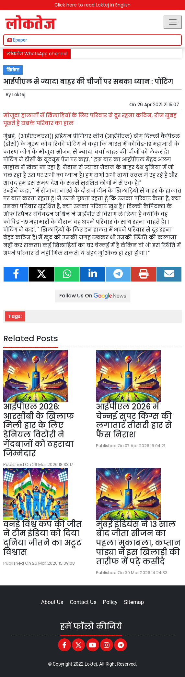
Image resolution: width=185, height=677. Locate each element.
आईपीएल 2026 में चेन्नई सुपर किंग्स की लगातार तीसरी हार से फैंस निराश (134, 420)
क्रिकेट (12, 70)
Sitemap (134, 602)
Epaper (17, 40)
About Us (52, 602)
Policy (110, 602)
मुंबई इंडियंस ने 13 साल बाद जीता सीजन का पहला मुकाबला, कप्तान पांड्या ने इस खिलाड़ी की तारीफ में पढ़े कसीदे (138, 543)
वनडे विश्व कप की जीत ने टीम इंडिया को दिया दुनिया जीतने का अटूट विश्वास (42, 538)
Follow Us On (92, 295)
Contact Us (83, 602)
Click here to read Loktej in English (92, 5)
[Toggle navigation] (173, 22)
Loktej (18, 94)
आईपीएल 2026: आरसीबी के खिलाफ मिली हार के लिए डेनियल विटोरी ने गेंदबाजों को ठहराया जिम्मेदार (38, 430)
